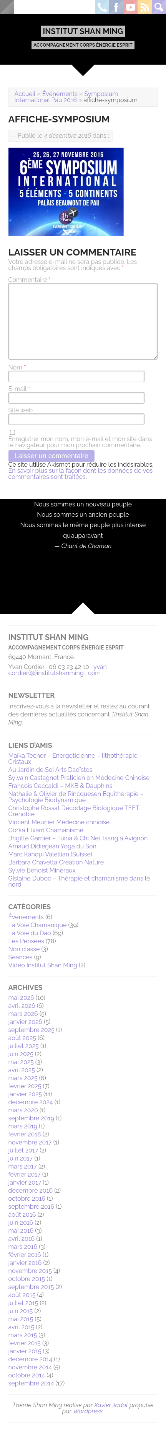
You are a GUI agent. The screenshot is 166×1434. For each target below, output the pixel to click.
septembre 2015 (31, 1287)
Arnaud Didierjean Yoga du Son (52, 846)
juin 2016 (20, 1222)
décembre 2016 (30, 1190)
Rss (145, 7)
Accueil (25, 94)
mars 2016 (22, 1246)
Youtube (130, 7)
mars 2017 (22, 1166)
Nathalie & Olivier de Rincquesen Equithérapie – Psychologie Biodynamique (76, 797)
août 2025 (22, 1038)
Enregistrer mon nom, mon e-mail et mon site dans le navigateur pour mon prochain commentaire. (80, 442)
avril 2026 (21, 1005)
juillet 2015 (23, 1303)
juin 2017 (20, 1158)
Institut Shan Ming (83, 31)
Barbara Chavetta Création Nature (56, 862)
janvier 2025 (25, 1094)
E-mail (19, 389)
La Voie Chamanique (37, 925)
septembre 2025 (31, 1030)
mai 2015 (20, 1319)
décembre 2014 (30, 1359)
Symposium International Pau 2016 (66, 97)
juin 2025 (20, 1054)
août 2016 (22, 1214)
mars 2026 (23, 1013)
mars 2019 (22, 1126)
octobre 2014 (26, 1375)
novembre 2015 (30, 1270)
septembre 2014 (31, 1383)
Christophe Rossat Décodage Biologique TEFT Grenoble (73, 811)
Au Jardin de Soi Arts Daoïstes (50, 769)
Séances (20, 957)
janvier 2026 (25, 1021)
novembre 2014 (30, 1367)
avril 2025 (21, 1070)
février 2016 (24, 1254)
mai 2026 (21, 997)
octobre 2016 (26, 1198)
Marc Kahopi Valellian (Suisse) (50, 854)
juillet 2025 (23, 1046)
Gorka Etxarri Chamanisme (45, 830)
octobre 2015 (26, 1279)
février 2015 (24, 1343)
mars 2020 (23, 1110)
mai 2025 (21, 1062)
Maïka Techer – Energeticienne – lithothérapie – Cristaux (75, 758)
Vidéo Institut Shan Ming (42, 965)
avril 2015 (21, 1327)
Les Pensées (26, 941)
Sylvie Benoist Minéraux (42, 870)
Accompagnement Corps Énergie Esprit (82, 45)
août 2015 (22, 1295)
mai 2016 (21, 1230)
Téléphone (102, 7)
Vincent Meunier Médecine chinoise (59, 822)
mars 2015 (22, 1335)
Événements (60, 94)
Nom (17, 368)
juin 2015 (20, 1311)
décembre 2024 (30, 1102)
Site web (20, 410)
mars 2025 (23, 1078)
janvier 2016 (25, 1262)
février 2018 (24, 1134)
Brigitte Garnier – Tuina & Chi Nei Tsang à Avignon (78, 838)
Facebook (116, 7)
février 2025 (25, 1086)
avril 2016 (21, 1238)
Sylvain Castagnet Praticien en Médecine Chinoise (78, 777)
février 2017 (24, 1174)
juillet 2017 (23, 1150)
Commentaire (29, 280)
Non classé (24, 949)
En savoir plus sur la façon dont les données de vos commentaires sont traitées (80, 473)
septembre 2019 (31, 1118)
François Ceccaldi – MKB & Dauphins (60, 785)
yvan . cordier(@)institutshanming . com (59, 670)
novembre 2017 (30, 1142)
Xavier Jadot (111, 1405)
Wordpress (88, 1411)
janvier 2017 (25, 1182)
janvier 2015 (25, 1351)
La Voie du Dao (29, 933)
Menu (7, 7)
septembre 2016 (31, 1206)
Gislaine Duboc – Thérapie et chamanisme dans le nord (79, 881)
